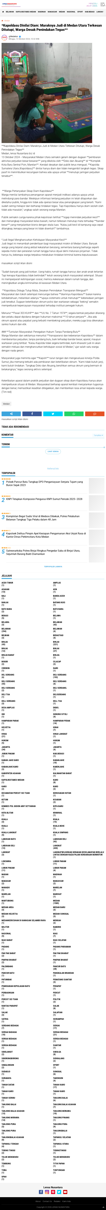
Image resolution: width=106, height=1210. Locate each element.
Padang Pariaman (62, 946)
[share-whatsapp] (74, 414)
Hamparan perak (61, 720)
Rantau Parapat (10, 1006)
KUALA (5, 826)
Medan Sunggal (61, 914)
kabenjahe (58, 766)
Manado (6, 887)
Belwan (5, 635)
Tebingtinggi (59, 1150)
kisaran (57, 799)
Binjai (56, 642)
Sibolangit (7, 1052)
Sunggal (57, 1071)
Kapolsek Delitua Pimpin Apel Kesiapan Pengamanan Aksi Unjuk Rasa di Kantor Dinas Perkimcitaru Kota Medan (46, 535)
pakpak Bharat (60, 960)
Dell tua (57, 701)
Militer (5, 927)
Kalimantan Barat (62, 773)
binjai (5, 642)
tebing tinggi (8, 1150)
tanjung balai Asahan (64, 1104)
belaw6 (57, 615)
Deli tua (6, 694)
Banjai (5, 602)
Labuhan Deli (8, 845)
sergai (56, 1025)
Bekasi (5, 615)
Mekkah (57, 920)
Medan (62, 12)
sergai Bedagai (60, 1032)
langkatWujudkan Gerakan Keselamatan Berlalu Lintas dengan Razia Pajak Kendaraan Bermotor (78, 853)
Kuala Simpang (60, 832)
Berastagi (58, 635)
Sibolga (57, 1052)
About (38, 1201)
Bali (4, 596)
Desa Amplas (8, 707)
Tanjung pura (60, 1124)
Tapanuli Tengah (10, 1144)
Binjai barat (8, 655)
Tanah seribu (8, 1098)
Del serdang (8, 674)
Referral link (53, 468)
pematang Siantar (62, 979)
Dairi (55, 668)
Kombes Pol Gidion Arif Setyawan (19, 806)
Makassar (52, 12)
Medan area (8, 907)
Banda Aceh (59, 596)
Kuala (56, 819)
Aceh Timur (7, 582)
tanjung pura (9, 1124)
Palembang (7, 966)
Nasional (71, 12)
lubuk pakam (59, 861)
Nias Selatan (59, 940)
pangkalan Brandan (63, 973)
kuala (5, 819)
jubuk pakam (8, 753)
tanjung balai (60, 1098)
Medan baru (59, 907)
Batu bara (7, 609)
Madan (5, 874)
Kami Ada (66, 1201)
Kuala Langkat (9, 832)
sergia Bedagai (60, 1038)
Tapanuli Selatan (62, 1137)
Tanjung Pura (9, 1130)
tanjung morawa (62, 1111)
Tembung (6, 1163)
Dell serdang (8, 701)
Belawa (5, 622)
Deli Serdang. (60, 688)
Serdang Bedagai (10, 1025)
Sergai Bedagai (9, 1038)
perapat (57, 986)
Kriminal (57, 812)
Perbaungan (8, 992)
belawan (57, 622)
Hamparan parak (10, 720)
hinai (55, 727)
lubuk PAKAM (8, 868)
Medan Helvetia (10, 914)
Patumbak (7, 979)
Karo (4, 786)
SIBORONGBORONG (10, 1058)
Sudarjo (6, 1071)
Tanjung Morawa (10, 1117)
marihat (57, 894)
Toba (4, 1170)
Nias (55, 933)
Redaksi (57, 1201)
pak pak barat (9, 953)
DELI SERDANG (8, 688)
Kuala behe (58, 826)
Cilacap (57, 661)
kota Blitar (7, 812)
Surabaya (6, 1078)
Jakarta (57, 747)
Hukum (56, 740)
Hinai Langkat (60, 734)
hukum (5, 740)
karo (55, 780)
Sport (80, 12)
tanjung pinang (61, 1117)
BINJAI (56, 648)
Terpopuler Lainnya (53, 567)
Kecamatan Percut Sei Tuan (16, 793)
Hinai (4, 734)
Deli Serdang (8, 681)
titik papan (59, 1163)
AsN (55, 589)
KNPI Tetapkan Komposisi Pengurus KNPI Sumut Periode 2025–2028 (44, 499)
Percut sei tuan (10, 999)
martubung (7, 900)
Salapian (57, 1012)
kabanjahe (58, 760)
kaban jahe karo (10, 760)
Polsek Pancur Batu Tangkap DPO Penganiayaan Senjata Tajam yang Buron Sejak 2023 (44, 483)
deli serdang (59, 674)
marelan (57, 887)
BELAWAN (10, 12)
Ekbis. (56, 707)
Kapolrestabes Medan (26, 12)
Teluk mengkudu (61, 1157)
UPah (4, 1176)
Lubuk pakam (59, 868)
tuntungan (59, 1170)
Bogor (5, 661)
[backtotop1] (103, 1207)
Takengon (58, 1078)
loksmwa (6, 861)
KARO (55, 786)
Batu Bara (58, 609)
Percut (56, 992)
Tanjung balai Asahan (13, 1111)
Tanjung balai (9, 1104)
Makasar (6, 881)
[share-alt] (11, 414)
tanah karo (59, 1084)
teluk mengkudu (10, 1157)
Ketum (5, 799)
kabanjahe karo (10, 766)
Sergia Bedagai (9, 1045)
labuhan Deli (59, 839)
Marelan (6, 894)
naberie (57, 927)
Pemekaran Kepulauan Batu (16, 986)
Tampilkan (98, 435)
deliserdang (59, 694)
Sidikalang (58, 1058)
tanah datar (8, 1084)
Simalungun (8, 1065)
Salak (5, 1012)
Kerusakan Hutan (62, 793)
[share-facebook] (32, 414)
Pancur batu (8, 973)
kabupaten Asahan (11, 773)
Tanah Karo (59, 1091)
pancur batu (59, 966)
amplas (57, 582)
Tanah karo (7, 1091)
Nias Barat (7, 940)
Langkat (6, 852)
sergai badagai (9, 1032)
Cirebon (6, 668)
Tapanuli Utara (61, 1144)
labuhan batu (9, 839)
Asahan (5, 589)
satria (5, 1019)
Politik (56, 999)
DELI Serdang (59, 681)
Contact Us (47, 1201)
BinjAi (5, 648)
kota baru (58, 806)
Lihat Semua (53, 451)
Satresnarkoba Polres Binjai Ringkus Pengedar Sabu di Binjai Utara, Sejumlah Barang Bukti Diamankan (43, 552)
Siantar (57, 1045)
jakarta (6, 747)
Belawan (6, 628)
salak (56, 1006)
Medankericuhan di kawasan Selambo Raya (24, 920)
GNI (3, 714)
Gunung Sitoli (60, 714)
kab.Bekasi (89, 12)
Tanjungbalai (60, 1130)
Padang (5, 946)
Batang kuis (59, 602)
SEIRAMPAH (58, 1019)
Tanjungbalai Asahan (13, 1137)
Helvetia (6, 727)
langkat (100, 12)
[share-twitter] (53, 414)
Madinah (42, 12)
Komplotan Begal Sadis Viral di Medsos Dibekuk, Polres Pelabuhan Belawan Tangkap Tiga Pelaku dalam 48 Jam (43, 518)
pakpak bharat (9, 960)
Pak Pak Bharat (61, 953)
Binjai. (56, 655)
